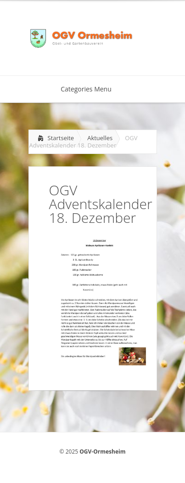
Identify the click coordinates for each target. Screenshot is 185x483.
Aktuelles (99, 138)
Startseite (61, 138)
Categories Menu (92, 89)
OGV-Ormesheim (102, 451)
